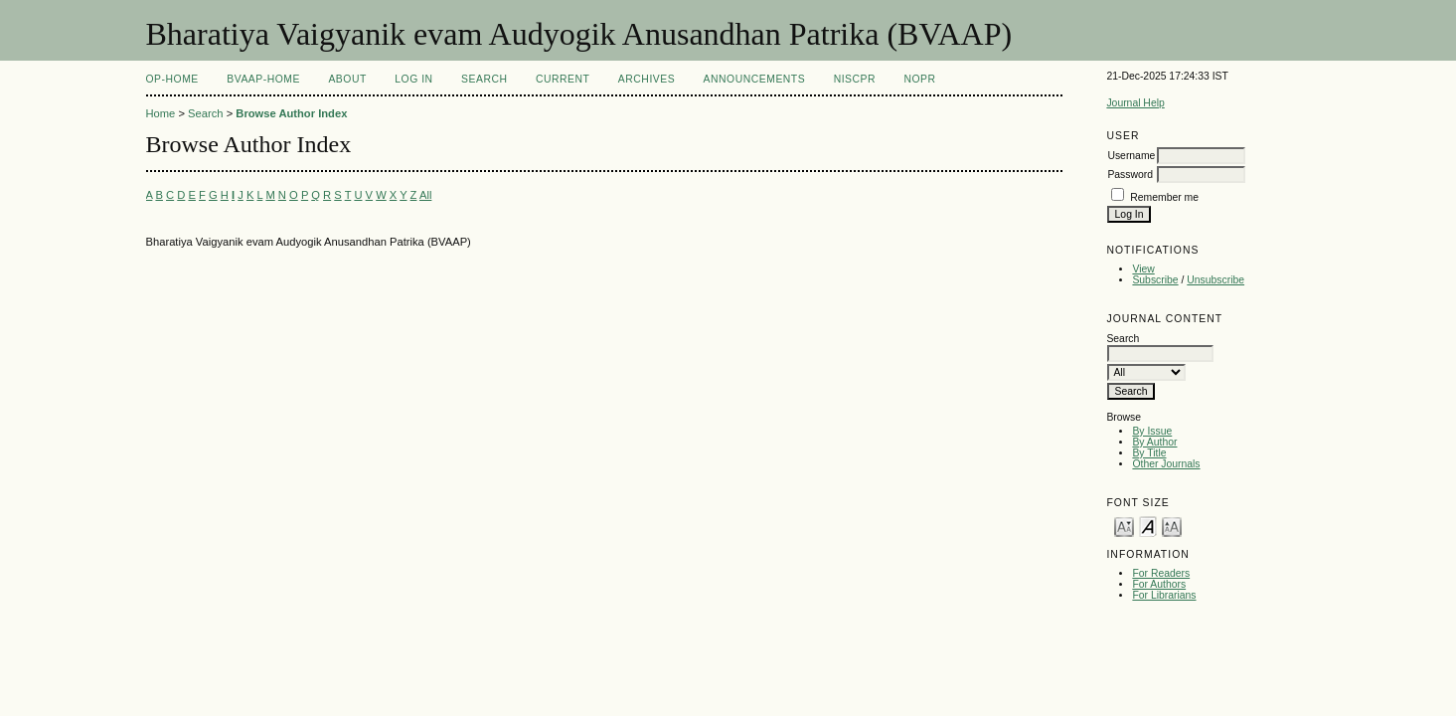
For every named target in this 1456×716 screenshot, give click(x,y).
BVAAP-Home (263, 79)
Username (1131, 155)
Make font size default (1148, 525)
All (425, 195)
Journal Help (1135, 102)
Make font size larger (1172, 525)
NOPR (919, 79)
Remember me (1164, 197)
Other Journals (1166, 463)
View (1143, 269)
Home (161, 113)
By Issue (1152, 431)
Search (484, 79)
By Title (1149, 453)
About (347, 79)
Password (1130, 174)
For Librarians (1164, 595)
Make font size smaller (1124, 525)
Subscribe (1155, 279)
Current (562, 79)
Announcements (755, 79)
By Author (1154, 442)
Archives (646, 79)
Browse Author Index (291, 113)
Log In (413, 79)
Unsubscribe (1215, 279)
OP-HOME (172, 79)
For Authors (1159, 584)
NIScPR (855, 79)
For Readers (1161, 573)
